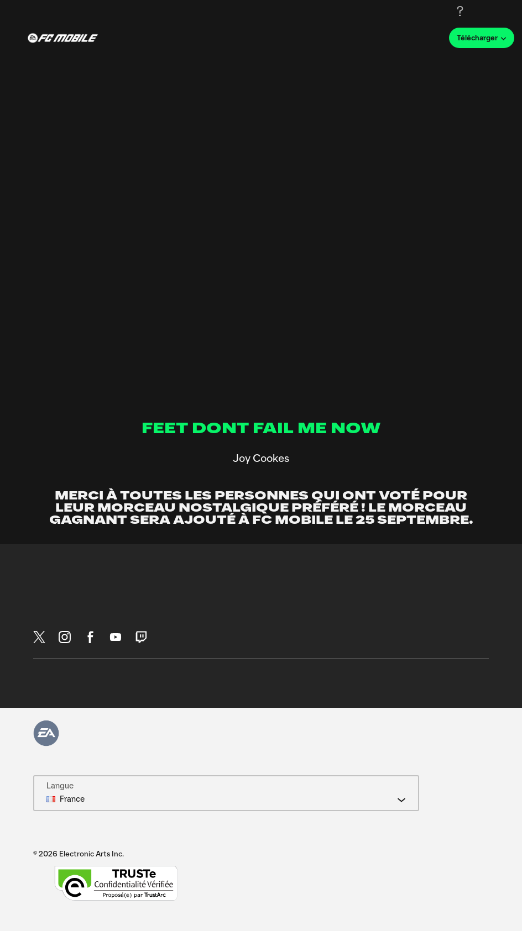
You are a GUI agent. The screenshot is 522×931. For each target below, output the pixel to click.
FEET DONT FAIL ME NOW (261, 428)
